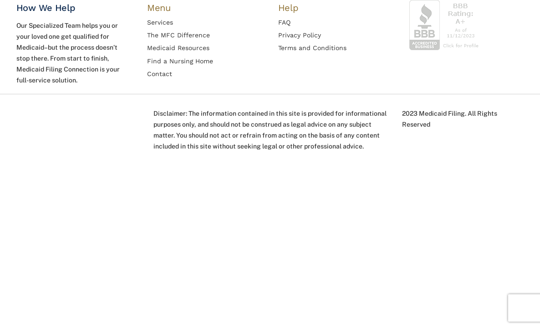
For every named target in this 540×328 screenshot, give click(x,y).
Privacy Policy (299, 35)
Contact (159, 73)
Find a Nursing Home (180, 61)
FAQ (284, 22)
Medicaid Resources (178, 47)
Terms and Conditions (312, 47)
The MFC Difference (178, 35)
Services (160, 22)
